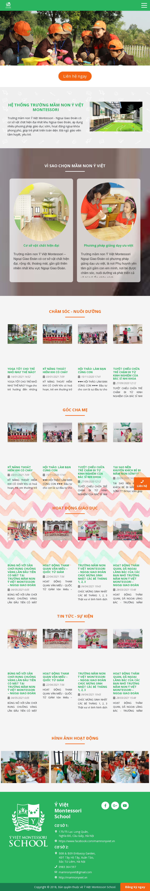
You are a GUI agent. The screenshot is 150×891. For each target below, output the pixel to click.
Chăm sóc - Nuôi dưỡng (75, 311)
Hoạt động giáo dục (75, 508)
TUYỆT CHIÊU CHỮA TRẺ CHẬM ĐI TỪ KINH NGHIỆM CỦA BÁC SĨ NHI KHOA (126, 373)
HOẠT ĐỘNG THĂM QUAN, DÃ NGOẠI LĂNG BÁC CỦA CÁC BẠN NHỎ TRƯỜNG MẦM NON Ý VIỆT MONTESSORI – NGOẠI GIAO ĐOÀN (126, 575)
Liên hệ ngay (75, 76)
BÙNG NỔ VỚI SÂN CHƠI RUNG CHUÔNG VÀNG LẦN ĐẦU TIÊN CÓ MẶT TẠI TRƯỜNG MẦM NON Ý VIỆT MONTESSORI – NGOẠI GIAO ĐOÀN (22, 575)
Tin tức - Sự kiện (75, 616)
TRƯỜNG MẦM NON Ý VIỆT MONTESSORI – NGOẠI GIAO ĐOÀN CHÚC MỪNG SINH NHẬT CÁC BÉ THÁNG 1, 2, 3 (92, 573)
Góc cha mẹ (75, 409)
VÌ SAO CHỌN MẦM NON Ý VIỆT (75, 165)
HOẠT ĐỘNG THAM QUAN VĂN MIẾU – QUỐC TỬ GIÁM (56, 568)
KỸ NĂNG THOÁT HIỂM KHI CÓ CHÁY (55, 370)
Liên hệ (142, 484)
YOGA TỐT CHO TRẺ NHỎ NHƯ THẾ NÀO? (22, 370)
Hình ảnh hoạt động (75, 738)
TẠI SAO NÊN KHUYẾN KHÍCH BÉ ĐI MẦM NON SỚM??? (127, 470)
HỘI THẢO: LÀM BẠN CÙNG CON (92, 370)
